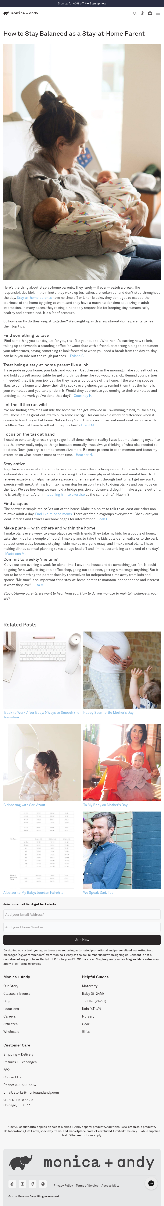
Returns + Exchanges (20, 1062)
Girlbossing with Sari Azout (24, 805)
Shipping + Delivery (18, 1054)
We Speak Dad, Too (98, 893)
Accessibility (110, 1185)
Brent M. (88, 425)
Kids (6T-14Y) (91, 1009)
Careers (9, 1017)
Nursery (88, 1017)
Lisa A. (39, 585)
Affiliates (10, 1024)
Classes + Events (16, 994)
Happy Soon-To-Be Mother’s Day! (109, 713)
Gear (85, 1024)
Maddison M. (15, 554)
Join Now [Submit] (82, 940)
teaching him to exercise (65, 494)
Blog (6, 1001)
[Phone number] (82, 927)
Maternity (89, 986)
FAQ (6, 1070)
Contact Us (12, 1077)
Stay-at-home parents (34, 298)
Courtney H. (83, 396)
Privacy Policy (63, 1185)
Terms (23, 963)
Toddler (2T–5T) (94, 1001)
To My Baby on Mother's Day (105, 805)
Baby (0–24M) (93, 994)
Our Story (10, 986)
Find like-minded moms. (54, 514)
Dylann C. (77, 356)
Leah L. (103, 519)
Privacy (35, 963)
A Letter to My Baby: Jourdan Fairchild (33, 893)
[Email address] (82, 914)
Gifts (86, 1032)
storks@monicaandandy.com (36, 1092)
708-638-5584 (25, 1085)
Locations (11, 1009)
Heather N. (84, 455)
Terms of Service (87, 1185)
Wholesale (11, 1032)
